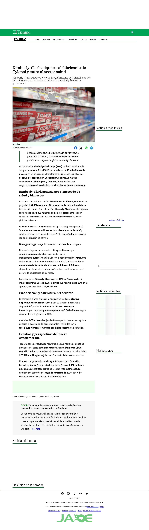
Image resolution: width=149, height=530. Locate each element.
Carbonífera (72, 40)
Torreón (93, 40)
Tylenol (41, 396)
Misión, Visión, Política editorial (89, 511)
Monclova (46, 40)
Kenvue (35, 396)
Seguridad (103, 40)
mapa (102, 506)
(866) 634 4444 (92, 506)
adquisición (54, 396)
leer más (36, 428)
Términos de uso (54, 511)
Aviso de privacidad (69, 511)
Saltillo (84, 40)
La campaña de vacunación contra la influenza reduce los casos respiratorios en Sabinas (51, 406)
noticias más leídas (116, 220)
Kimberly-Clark (25, 396)
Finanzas (20, 39)
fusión (47, 396)
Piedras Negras (58, 40)
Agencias (16, 144)
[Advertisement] (74, 14)
